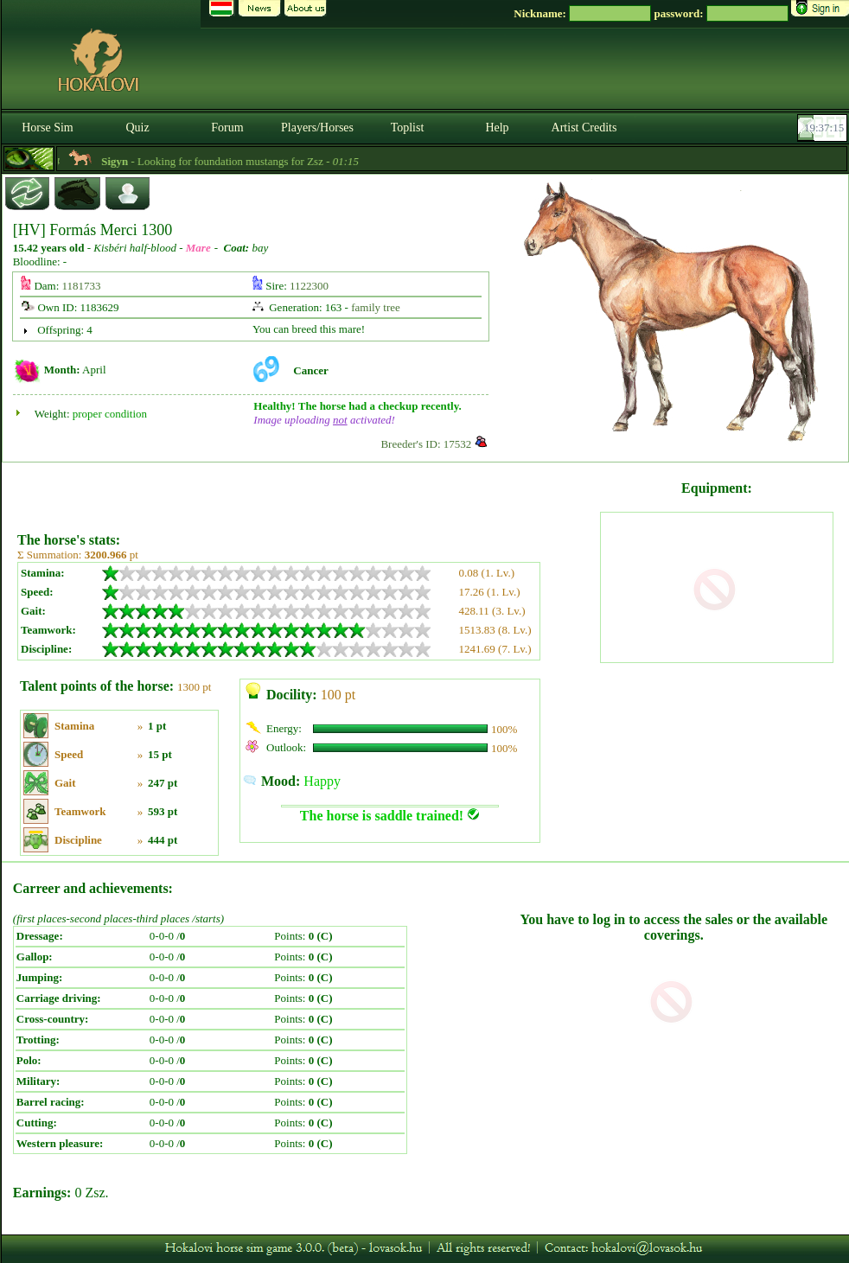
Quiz (137, 127)
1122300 (309, 285)
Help (496, 127)
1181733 (81, 285)
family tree (375, 307)
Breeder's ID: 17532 (425, 443)
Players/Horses (317, 127)
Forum (227, 127)
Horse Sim (47, 127)
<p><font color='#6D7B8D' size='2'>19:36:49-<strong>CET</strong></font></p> (824, 128)
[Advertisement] (307, 491)
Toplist (407, 127)
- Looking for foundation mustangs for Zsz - (277, 161)
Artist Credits (584, 127)
